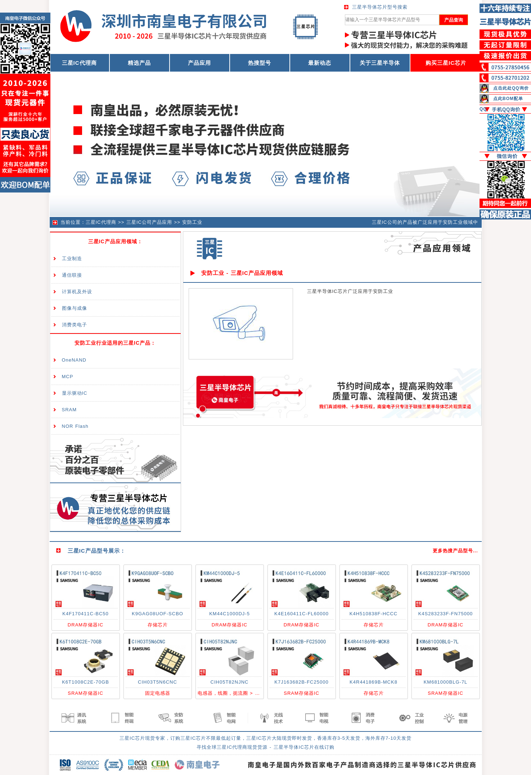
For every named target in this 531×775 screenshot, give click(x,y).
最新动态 (319, 63)
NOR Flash (75, 426)
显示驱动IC (74, 393)
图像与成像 (74, 308)
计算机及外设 (77, 291)
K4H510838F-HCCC (374, 613)
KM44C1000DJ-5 (229, 613)
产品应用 (199, 63)
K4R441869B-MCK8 (373, 682)
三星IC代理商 (101, 222)
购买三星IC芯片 (446, 63)
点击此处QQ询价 (511, 88)
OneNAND (74, 360)
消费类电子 (74, 324)
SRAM (69, 409)
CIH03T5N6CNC (157, 682)
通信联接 (72, 275)
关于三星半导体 (380, 63)
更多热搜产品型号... (455, 550)
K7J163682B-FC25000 (301, 682)
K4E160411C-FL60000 (301, 613)
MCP (67, 376)
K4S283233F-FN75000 (445, 613)
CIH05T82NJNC (230, 682)
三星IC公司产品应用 (149, 222)
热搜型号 (259, 63)
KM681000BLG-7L (446, 682)
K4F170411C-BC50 (85, 613)
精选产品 (139, 63)
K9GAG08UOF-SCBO (157, 613)
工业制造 (72, 258)
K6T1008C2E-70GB (85, 682)
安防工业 (192, 222)
